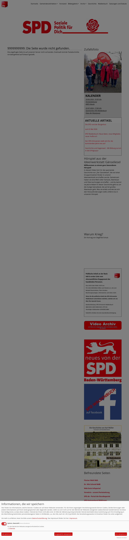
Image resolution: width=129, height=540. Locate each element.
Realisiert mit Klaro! (122, 537)
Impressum (73, 518)
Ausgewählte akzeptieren (63, 534)
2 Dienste (11, 528)
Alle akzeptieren (120, 534)
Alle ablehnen (6, 534)
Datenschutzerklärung (39, 518)
